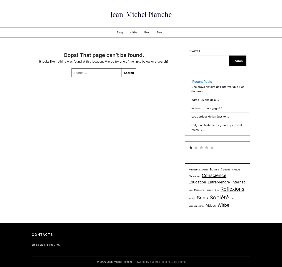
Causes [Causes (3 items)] (225, 169)
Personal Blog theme (173, 261)
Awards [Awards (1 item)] (204, 170)
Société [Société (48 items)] (219, 197)
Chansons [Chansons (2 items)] (194, 176)
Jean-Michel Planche (141, 13)
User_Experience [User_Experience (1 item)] (196, 206)
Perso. (161, 32)
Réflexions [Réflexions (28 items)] (232, 189)
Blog (120, 32)
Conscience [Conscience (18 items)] (214, 175)
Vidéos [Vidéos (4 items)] (211, 205)
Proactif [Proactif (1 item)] (209, 190)
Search (194, 51)
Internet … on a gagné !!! (207, 108)
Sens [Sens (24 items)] (202, 198)
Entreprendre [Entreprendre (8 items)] (219, 182)
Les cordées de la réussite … (210, 116)
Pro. (147, 32)
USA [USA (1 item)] (232, 199)
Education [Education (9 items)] (197, 182)
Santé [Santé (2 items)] (192, 198)
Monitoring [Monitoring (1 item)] (199, 190)
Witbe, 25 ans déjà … (205, 100)
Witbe (133, 32)
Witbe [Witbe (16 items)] (223, 205)
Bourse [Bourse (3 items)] (214, 169)
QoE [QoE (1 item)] (217, 190)
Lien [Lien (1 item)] (191, 190)
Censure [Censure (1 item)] (236, 170)
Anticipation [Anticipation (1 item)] (194, 170)
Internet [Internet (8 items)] (238, 182)
